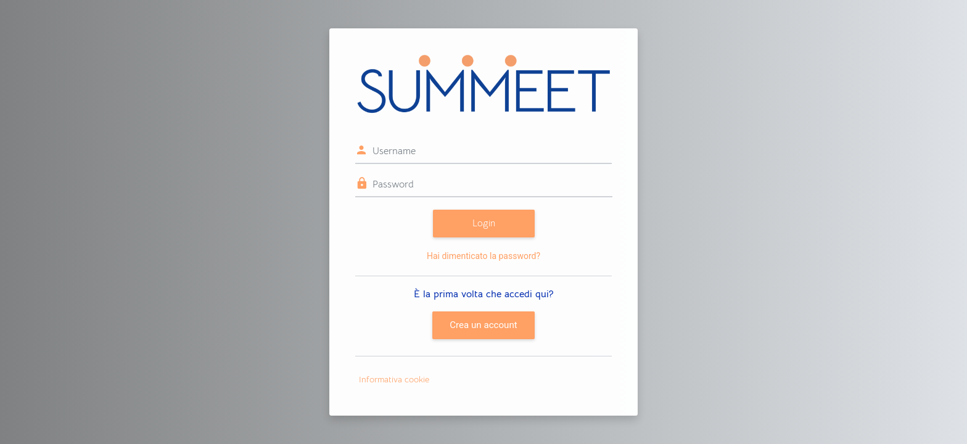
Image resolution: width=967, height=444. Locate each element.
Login (483, 223)
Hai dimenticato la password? (483, 256)
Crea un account (483, 325)
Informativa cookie (394, 379)
